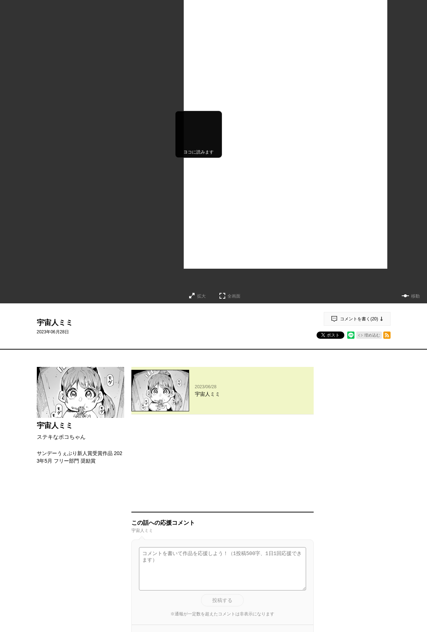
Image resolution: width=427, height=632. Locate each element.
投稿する (222, 517)
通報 (301, 564)
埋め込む (372, 335)
